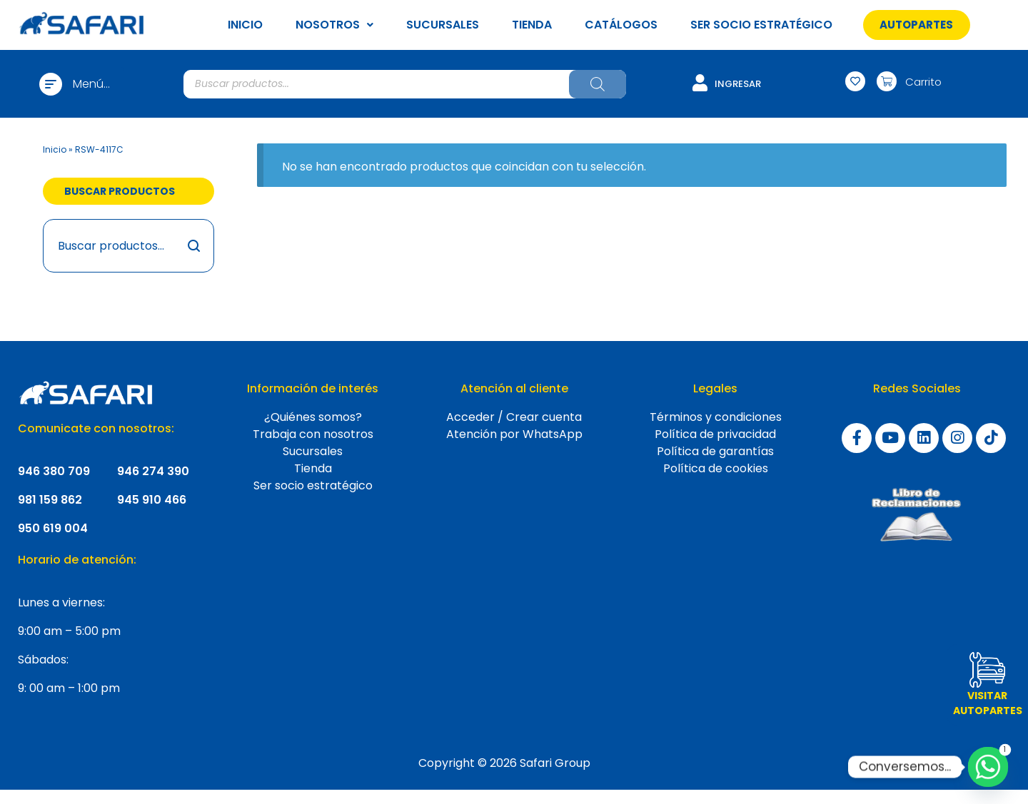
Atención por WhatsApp (514, 434)
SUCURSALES (442, 24)
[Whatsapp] (988, 767)
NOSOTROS (334, 24)
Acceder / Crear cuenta (514, 417)
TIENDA (532, 24)
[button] (916, 24)
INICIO (245, 24)
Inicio (54, 149)
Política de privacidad (715, 434)
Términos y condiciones (716, 417)
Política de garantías (715, 451)
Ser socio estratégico (313, 485)
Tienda (313, 468)
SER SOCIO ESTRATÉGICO (761, 24)
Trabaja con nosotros (313, 434)
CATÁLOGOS (621, 24)
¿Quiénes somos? (313, 417)
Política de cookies (715, 468)
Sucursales (313, 451)
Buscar (194, 246)
